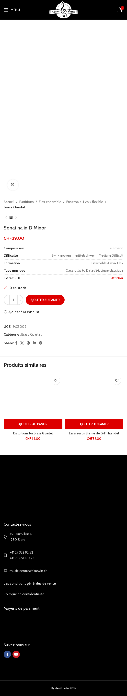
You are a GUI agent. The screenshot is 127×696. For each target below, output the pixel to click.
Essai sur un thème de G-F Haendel (94, 433)
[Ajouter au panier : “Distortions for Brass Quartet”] (33, 424)
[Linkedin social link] (34, 343)
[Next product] (15, 217)
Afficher (117, 278)
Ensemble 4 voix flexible (84, 202)
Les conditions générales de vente (30, 583)
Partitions (26, 202)
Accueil (9, 202)
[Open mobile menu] (12, 10)
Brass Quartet (14, 207)
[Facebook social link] (16, 343)
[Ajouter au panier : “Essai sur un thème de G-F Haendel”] (94, 424)
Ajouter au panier (45, 300)
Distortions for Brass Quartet (33, 433)
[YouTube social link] (16, 654)
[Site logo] (63, 9)
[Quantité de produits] (13, 300)
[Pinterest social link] (28, 343)
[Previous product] (6, 217)
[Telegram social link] (40, 343)
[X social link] (22, 343)
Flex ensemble (50, 202)
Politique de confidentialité (24, 594)
